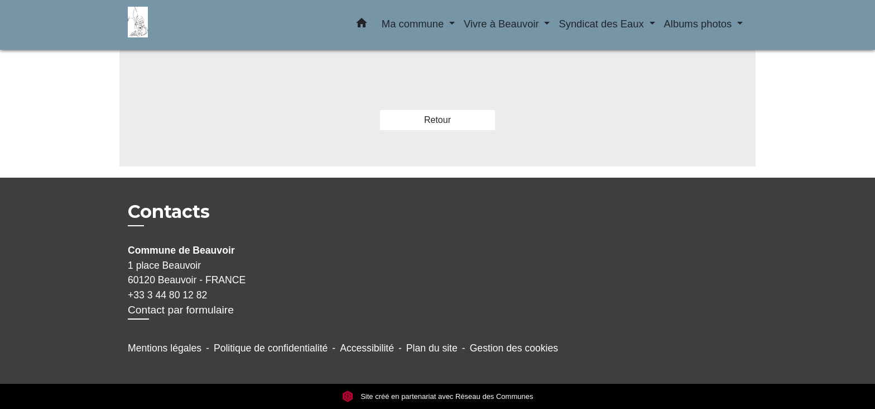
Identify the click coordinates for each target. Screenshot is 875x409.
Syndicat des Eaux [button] (602, 24)
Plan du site (432, 348)
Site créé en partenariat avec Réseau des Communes (437, 396)
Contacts (169, 211)
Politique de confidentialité (271, 348)
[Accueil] (197, 25)
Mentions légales (164, 348)
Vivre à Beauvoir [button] (503, 24)
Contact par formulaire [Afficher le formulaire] (181, 310)
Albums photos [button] (699, 24)
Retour (437, 120)
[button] (361, 25)
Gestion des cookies (514, 348)
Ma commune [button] (414, 24)
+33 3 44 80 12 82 (167, 295)
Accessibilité (367, 348)
